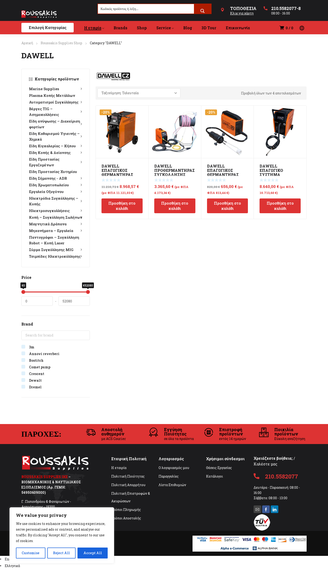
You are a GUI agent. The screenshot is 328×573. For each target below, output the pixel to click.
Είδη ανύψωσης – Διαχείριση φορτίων (55, 124)
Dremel (35, 387)
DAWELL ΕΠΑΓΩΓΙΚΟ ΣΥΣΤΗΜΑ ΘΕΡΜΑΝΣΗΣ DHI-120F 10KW (278, 174)
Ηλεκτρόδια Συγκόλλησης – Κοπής (55, 201)
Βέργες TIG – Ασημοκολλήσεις (55, 111)
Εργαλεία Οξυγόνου (55, 191)
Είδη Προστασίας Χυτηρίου (53, 171)
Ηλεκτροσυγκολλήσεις (55, 210)
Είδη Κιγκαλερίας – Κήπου (55, 146)
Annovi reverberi (44, 353)
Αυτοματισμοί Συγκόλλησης (55, 102)
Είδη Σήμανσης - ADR (55, 178)
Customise (30, 553)
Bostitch (36, 360)
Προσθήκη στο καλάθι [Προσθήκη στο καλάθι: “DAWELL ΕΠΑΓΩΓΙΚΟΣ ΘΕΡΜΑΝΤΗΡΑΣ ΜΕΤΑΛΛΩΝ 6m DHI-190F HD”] (121, 206)
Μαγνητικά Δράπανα (55, 224)
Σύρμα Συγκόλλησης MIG (55, 249)
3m (31, 347)
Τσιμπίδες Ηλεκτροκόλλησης (55, 256)
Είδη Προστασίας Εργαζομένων (55, 162)
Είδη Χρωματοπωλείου (55, 185)
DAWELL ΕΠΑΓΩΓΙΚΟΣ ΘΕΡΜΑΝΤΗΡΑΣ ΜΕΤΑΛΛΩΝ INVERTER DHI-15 (224, 174)
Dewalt (35, 380)
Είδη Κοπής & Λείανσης (55, 152)
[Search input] (146, 9)
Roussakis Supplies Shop (61, 43)
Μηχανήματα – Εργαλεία (55, 230)
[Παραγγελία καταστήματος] (138, 93)
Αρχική (27, 43)
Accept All (92, 553)
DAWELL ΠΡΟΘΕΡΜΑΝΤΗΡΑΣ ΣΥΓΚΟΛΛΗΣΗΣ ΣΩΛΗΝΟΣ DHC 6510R (174, 174)
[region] (62, 535)
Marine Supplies (55, 89)
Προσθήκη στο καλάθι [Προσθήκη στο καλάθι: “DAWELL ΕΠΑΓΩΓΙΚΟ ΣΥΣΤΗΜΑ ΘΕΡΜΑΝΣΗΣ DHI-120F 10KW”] (280, 206)
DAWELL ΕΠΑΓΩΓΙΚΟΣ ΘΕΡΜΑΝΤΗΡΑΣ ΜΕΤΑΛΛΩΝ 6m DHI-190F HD (117, 174)
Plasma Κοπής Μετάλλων (52, 95)
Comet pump (39, 367)
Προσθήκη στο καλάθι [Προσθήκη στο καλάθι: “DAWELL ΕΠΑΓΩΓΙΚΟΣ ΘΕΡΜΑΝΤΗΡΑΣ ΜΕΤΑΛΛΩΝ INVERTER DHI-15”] (227, 206)
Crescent (36, 373)
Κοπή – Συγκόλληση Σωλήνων (55, 217)
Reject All (61, 553)
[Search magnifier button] (202, 11)
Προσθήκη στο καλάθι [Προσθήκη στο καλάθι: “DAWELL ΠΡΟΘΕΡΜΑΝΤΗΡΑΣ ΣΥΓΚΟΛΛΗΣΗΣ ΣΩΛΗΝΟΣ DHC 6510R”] (174, 206)
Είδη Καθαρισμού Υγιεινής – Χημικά (55, 136)
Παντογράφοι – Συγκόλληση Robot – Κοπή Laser (54, 240)
